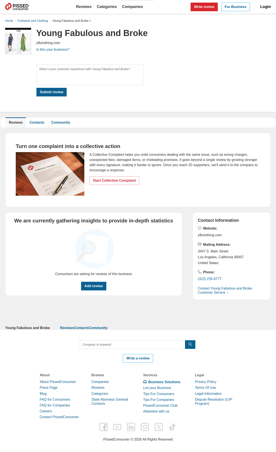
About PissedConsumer (58, 382)
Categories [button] (107, 7)
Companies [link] (100, 382)
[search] (190, 344)
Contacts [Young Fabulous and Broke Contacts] (37, 122)
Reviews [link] (67, 328)
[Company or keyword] (131, 344)
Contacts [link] (81, 328)
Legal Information (208, 393)
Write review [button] (204, 7)
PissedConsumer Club (160, 405)
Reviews (84, 7)
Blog (43, 393)
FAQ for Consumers (55, 399)
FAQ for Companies (55, 405)
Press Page (49, 387)
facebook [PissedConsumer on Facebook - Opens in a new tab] (103, 427)
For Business (235, 7)
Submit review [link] (51, 92)
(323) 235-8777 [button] (209, 279)
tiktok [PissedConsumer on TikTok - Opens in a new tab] (172, 427)
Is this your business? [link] (52, 49)
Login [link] (265, 7)
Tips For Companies (158, 400)
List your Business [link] (157, 388)
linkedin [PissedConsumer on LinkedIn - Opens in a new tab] (131, 427)
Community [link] (60, 122)
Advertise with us (156, 411)
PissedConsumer (16, 7)
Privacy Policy (205, 382)
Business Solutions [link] (164, 382)
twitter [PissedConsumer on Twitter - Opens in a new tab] (158, 427)
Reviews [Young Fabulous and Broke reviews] (16, 122)
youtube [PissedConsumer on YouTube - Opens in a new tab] (117, 427)
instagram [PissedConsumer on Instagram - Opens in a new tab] (145, 427)
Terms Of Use (205, 387)
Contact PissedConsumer (59, 417)
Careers (46, 411)
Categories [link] (99, 393)
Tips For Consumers (158, 394)
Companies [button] (132, 7)
